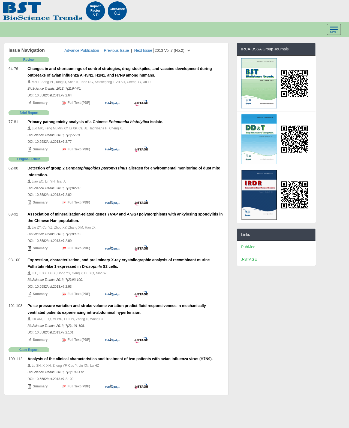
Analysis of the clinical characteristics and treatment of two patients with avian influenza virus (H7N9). (120, 359)
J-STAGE (249, 259)
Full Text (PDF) (76, 103)
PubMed (248, 247)
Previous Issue (116, 50)
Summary (38, 103)
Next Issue (143, 50)
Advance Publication (81, 50)
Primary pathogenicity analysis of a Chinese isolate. (95, 122)
